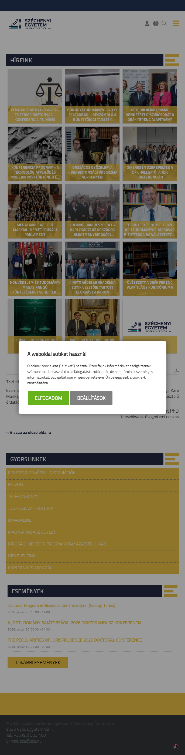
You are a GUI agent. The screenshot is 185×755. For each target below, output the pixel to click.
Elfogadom (48, 398)
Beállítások (91, 398)
